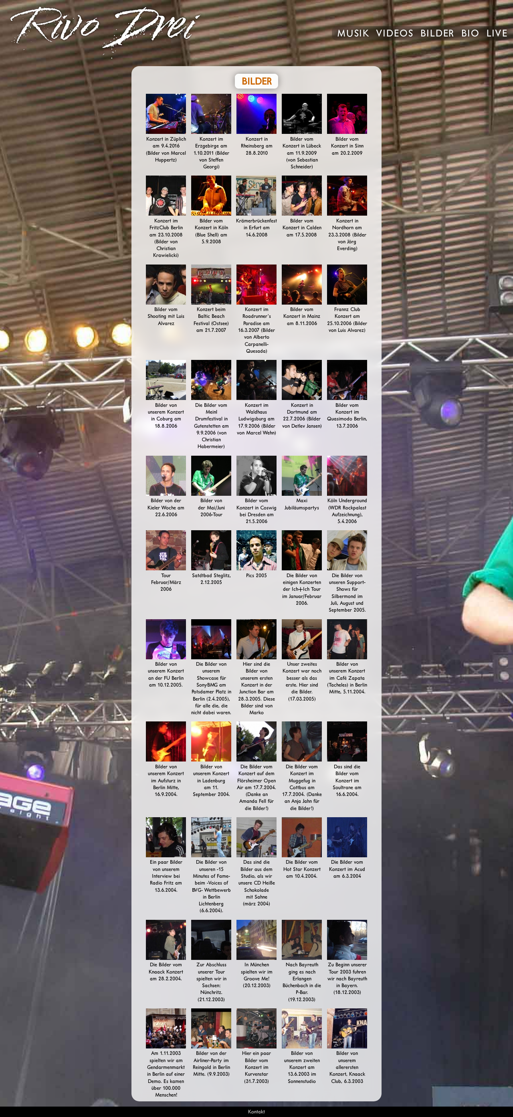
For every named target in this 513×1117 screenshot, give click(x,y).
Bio (470, 34)
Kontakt (256, 1112)
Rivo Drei (164, 33)
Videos (395, 34)
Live (497, 34)
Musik (353, 34)
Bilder (437, 34)
